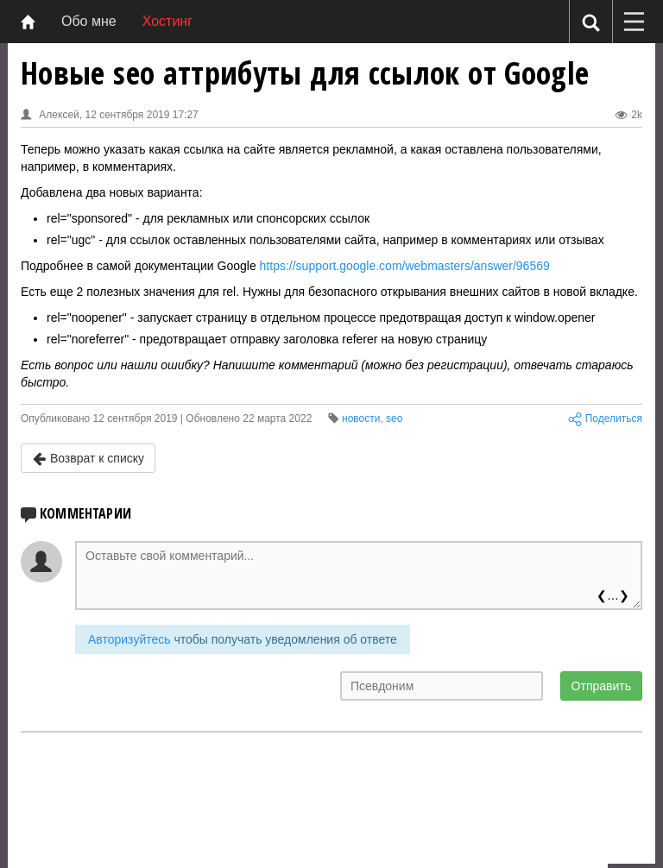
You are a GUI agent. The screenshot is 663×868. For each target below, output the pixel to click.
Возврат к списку (88, 458)
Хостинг (167, 21)
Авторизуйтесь (129, 639)
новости (361, 418)
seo (394, 418)
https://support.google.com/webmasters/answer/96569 (405, 266)
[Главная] (28, 21)
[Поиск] (591, 22)
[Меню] (633, 21)
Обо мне (89, 21)
